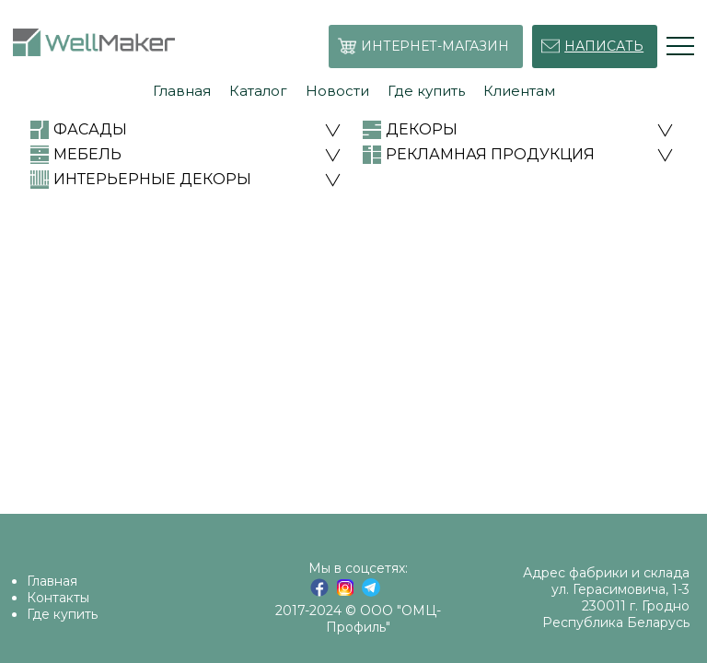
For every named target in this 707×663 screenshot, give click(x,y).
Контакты (58, 597)
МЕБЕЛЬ (87, 154)
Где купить (62, 614)
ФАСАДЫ (90, 129)
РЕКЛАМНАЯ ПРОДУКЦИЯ (490, 154)
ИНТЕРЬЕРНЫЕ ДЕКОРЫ (152, 179)
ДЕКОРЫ (422, 129)
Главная (52, 581)
